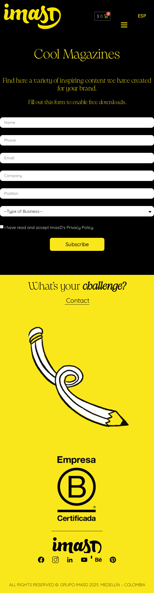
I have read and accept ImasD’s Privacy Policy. (49, 227)
